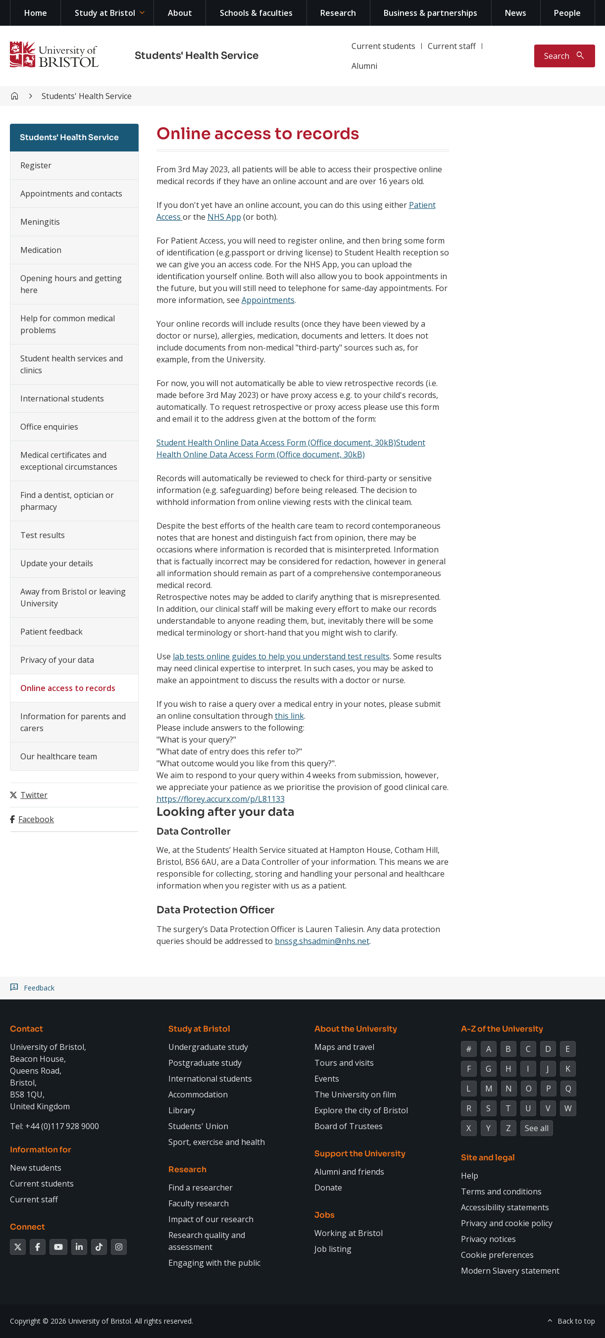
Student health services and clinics (71, 364)
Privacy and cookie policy (507, 1223)
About (180, 12)
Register (35, 165)
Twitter (34, 795)
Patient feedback (51, 631)
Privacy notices (488, 1239)
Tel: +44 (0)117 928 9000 (54, 1126)
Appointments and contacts (71, 193)
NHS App (224, 216)
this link (289, 715)
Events (326, 1078)
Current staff (452, 46)
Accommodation (198, 1094)
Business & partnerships (430, 12)
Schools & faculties (256, 12)
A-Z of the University (502, 1029)
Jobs (324, 1215)
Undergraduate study (208, 1046)
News (515, 12)
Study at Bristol (105, 12)
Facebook (36, 819)
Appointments (268, 300)
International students (62, 398)
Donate (328, 1187)
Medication (40, 250)
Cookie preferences (497, 1254)
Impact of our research (210, 1219)
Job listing (333, 1248)
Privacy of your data (57, 659)
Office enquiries (49, 426)
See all (537, 1128)
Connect (27, 1227)
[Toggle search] (564, 56)
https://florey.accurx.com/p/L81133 (220, 798)
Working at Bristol (348, 1233)
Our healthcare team (58, 756)
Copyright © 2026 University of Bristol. (71, 1321)
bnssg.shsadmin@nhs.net (322, 941)
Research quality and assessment (206, 1241)
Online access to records (67, 688)
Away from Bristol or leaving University (73, 597)
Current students (383, 46)
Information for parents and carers (73, 722)
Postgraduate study (205, 1062)
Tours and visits (344, 1062)
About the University (355, 1029)
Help (469, 1175)
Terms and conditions (501, 1191)
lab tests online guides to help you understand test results (281, 656)
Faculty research (198, 1203)
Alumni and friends (349, 1171)
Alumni (364, 65)
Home (35, 12)
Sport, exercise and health (216, 1142)
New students (35, 1167)
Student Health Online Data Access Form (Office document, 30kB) (276, 442)
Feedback (39, 988)
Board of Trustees (348, 1126)
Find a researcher (200, 1187)
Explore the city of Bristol (361, 1110)
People (567, 12)
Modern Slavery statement (510, 1270)
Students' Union (198, 1126)
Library (181, 1110)
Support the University (359, 1153)
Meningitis (40, 221)
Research (338, 12)
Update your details (56, 563)
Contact (26, 1029)
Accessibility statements (505, 1207)
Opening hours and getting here (71, 284)
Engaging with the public (214, 1262)
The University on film (355, 1094)
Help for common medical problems (67, 324)
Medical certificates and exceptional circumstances (68, 460)
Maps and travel (344, 1046)
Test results (42, 535)
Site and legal (488, 1157)
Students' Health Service (196, 56)
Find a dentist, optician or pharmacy (67, 501)
